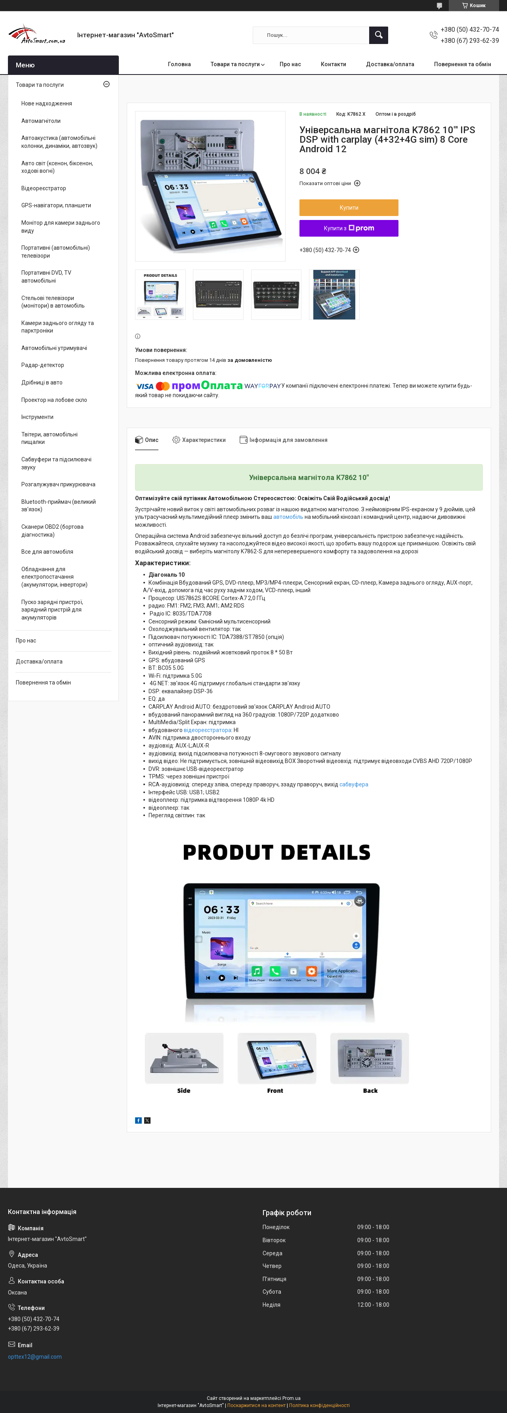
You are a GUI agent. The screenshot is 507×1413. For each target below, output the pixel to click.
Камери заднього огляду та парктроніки (57, 327)
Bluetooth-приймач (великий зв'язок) (58, 506)
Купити (349, 208)
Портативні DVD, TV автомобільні (46, 277)
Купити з (349, 228)
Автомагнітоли (41, 121)
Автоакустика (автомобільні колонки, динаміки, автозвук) (59, 142)
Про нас (290, 64)
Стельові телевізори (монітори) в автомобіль (53, 302)
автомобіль (288, 517)
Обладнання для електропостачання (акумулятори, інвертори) (54, 577)
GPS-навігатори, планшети (56, 205)
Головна (179, 64)
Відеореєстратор (43, 188)
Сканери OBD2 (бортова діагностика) (52, 531)
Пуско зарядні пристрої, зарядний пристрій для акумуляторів (52, 610)
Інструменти (37, 417)
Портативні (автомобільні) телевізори (55, 252)
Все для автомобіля (47, 552)
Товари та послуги (235, 64)
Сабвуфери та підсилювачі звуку (56, 463)
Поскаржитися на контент (256, 1405)
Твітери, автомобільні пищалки (49, 438)
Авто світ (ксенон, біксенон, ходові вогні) (57, 167)
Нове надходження (46, 103)
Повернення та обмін (462, 64)
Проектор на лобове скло (54, 400)
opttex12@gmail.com (35, 1357)
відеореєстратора (207, 730)
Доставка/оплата (390, 64)
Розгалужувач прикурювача (58, 484)
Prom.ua (291, 1398)
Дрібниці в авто (42, 382)
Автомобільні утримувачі (54, 348)
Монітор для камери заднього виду (60, 227)
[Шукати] (378, 35)
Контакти (333, 64)
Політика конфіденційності (319, 1405)
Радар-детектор (42, 365)
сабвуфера (353, 784)
